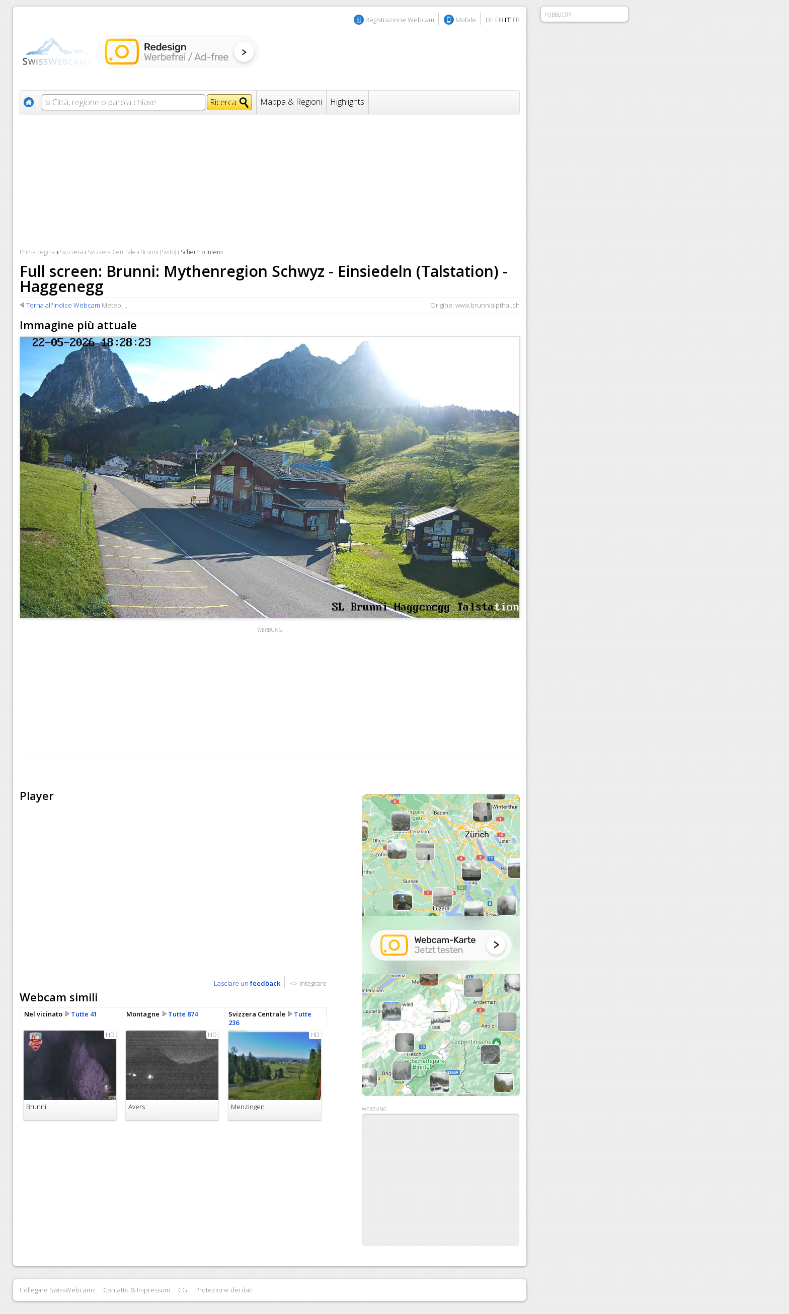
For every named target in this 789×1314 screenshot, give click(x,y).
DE (490, 19)
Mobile (465, 19)
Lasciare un (247, 983)
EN (499, 19)
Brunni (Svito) (158, 252)
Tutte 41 (84, 1013)
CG (182, 1289)
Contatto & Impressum (136, 1289)
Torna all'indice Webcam (63, 305)
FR (516, 19)
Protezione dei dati (224, 1289)
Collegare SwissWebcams (57, 1289)
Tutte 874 (183, 1013)
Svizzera (71, 252)
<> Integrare (308, 983)
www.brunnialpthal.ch (487, 305)
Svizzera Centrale (112, 252)
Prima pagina (37, 252)
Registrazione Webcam (399, 19)
